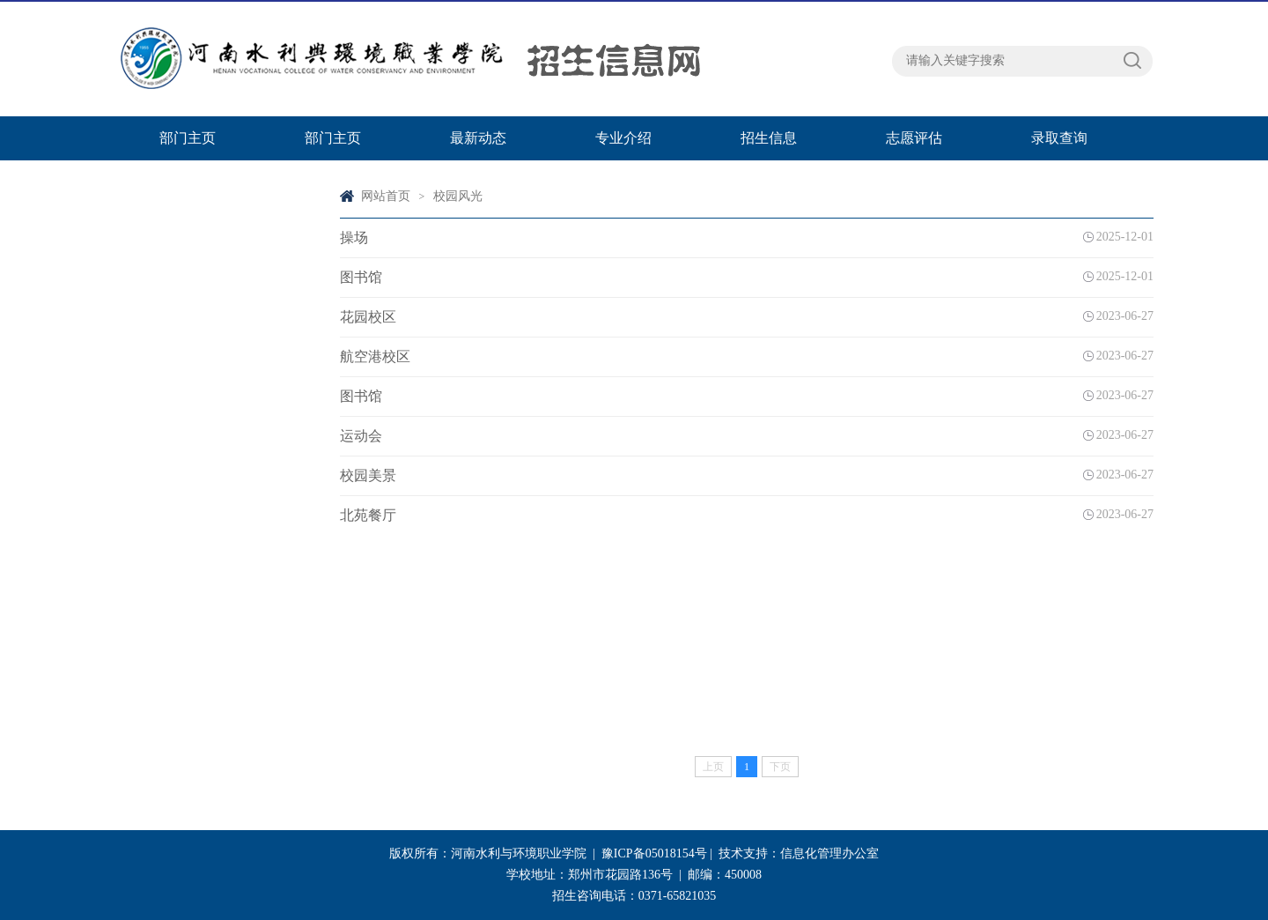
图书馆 (361, 277)
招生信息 (769, 137)
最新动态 (478, 137)
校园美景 (368, 475)
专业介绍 (623, 137)
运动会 (361, 435)
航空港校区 (375, 356)
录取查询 (1059, 137)
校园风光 (458, 196)
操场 (354, 237)
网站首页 (385, 196)
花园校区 (368, 316)
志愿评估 (914, 137)
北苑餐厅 (368, 515)
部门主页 (187, 137)
